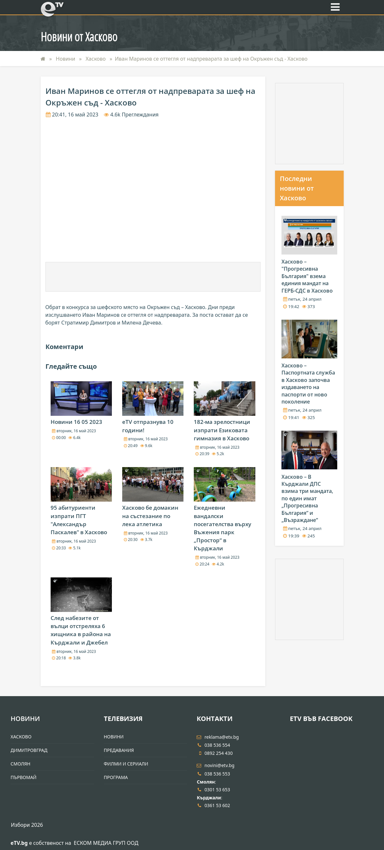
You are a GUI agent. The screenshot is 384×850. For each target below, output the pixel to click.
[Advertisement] (152, 276)
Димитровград (29, 750)
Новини (66, 58)
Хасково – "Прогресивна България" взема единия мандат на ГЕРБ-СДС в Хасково (307, 276)
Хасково (96, 58)
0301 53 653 (213, 789)
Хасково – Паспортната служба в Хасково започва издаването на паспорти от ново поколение (308, 383)
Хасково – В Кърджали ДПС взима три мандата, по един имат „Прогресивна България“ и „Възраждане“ (307, 498)
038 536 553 (213, 774)
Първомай (23, 777)
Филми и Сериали (126, 764)
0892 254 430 (214, 753)
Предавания (119, 750)
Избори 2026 (27, 824)
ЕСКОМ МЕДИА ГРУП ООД (106, 842)
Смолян (20, 764)
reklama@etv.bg (218, 737)
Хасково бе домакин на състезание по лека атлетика (150, 515)
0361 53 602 (213, 805)
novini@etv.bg (215, 765)
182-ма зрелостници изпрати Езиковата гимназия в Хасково (222, 430)
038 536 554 (213, 745)
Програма (116, 777)
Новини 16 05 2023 (76, 421)
